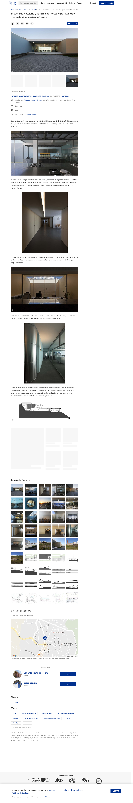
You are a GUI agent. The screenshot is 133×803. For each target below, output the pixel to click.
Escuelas (45, 96)
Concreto (16, 703)
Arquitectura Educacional (52, 718)
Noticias (72, 3)
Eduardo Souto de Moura (33, 100)
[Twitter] (17, 23)
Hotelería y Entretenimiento (66, 714)
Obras (43, 3)
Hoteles (14, 96)
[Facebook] (12, 23)
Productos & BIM (61, 3)
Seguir (68, 674)
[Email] (27, 23)
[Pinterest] (32, 23)
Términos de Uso (55, 790)
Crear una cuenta (106, 3)
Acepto (116, 791)
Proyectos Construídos (29, 714)
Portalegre (16, 723)
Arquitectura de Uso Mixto (31, 718)
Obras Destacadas (46, 714)
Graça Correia (30, 682)
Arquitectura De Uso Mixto (30, 96)
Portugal (65, 96)
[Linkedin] (22, 23)
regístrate (46, 797)
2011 (20, 110)
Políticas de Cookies (20, 793)
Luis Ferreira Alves (30, 114)
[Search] (31, 3)
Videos (79, 3)
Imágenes (50, 3)
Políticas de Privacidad (72, 790)
